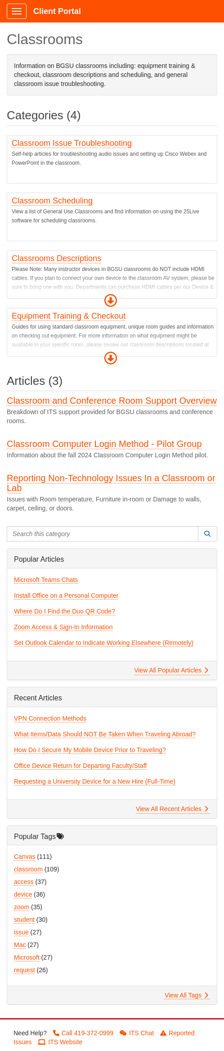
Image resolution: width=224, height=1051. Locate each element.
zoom (21, 907)
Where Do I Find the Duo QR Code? (64, 611)
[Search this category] (102, 533)
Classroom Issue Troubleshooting (72, 143)
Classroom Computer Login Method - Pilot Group (104, 444)
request (24, 970)
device (23, 894)
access (24, 881)
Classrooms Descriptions (56, 258)
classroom (28, 869)
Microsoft (27, 957)
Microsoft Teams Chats (46, 579)
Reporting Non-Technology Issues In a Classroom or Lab (111, 483)
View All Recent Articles (172, 808)
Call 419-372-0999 (83, 1033)
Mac (20, 944)
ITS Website (60, 1042)
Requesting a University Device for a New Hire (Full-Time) (94, 781)
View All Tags (186, 995)
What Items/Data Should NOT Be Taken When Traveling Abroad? (105, 734)
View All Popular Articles (171, 670)
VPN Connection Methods (50, 718)
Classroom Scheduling (52, 200)
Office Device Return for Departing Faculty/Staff (80, 765)
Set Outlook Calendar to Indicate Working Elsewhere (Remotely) (103, 642)
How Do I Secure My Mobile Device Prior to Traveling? (90, 749)
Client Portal (57, 11)
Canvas (24, 856)
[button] (111, 300)
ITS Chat (137, 1033)
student (24, 919)
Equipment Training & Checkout (68, 315)
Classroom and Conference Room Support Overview (112, 401)
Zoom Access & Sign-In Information (63, 627)
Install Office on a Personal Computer (66, 595)
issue (21, 932)
